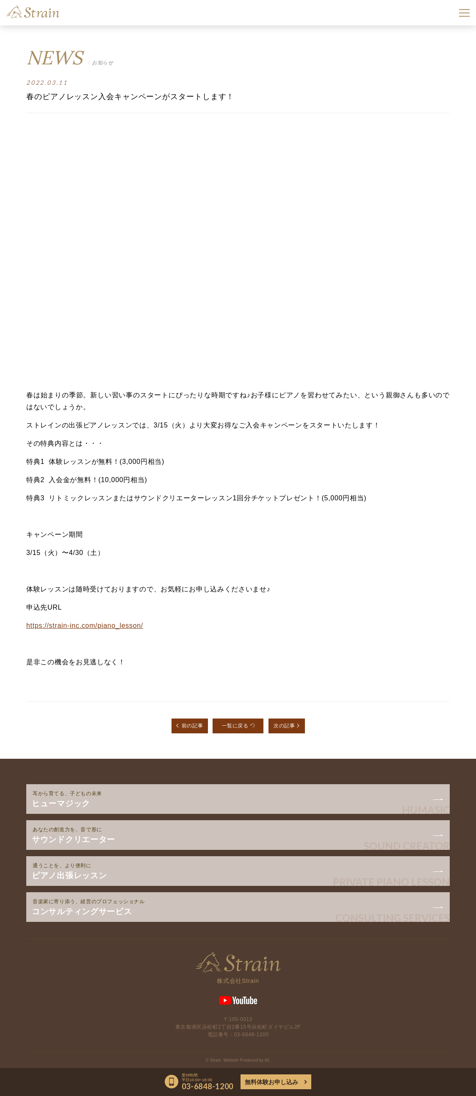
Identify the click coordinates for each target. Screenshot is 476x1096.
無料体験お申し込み (271, 1082)
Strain (32, 12)
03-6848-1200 (251, 1035)
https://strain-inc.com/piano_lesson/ (84, 625)
